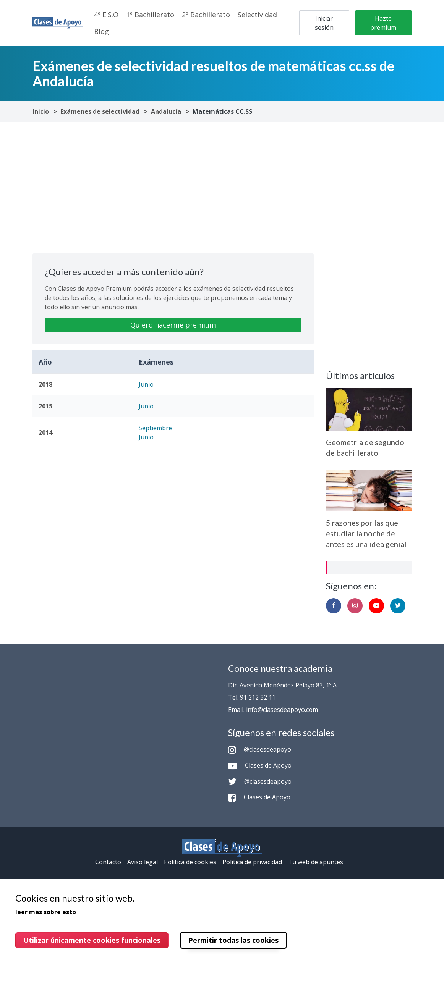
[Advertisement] (173, 187)
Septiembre (155, 428)
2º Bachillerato (206, 14)
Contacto (108, 862)
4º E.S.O (106, 14)
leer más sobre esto (45, 912)
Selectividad (257, 14)
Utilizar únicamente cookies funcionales (91, 940)
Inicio (40, 111)
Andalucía (166, 111)
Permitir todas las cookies (233, 940)
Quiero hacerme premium (173, 324)
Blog (101, 31)
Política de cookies (190, 862)
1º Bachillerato (150, 14)
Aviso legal (142, 862)
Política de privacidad (252, 862)
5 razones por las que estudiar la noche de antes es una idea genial (366, 533)
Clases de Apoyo (260, 765)
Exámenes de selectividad (99, 111)
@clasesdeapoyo (259, 749)
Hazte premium (383, 23)
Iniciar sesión (324, 23)
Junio (146, 384)
